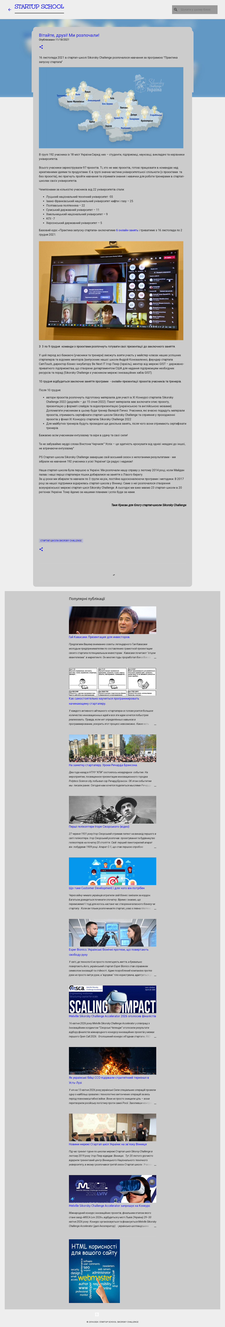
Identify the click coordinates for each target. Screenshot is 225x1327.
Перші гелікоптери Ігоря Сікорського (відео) (99, 826)
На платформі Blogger (112, 1314)
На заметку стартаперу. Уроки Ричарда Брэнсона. (103, 765)
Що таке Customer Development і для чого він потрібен (107, 888)
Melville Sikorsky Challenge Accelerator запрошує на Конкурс (109, 1205)
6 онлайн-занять (127, 230)
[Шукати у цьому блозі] (198, 9)
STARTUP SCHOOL (39, 8)
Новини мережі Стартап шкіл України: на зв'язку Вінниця (108, 1144)
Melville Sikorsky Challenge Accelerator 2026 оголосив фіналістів (112, 1016)
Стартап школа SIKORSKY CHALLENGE (61, 540)
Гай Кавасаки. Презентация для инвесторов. (99, 637)
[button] (41, 47)
